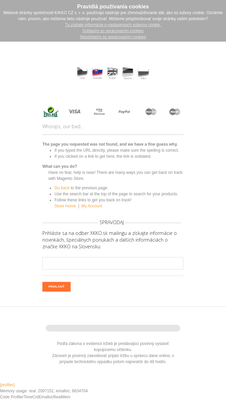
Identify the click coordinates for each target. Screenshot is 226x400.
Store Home (65, 206)
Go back (62, 188)
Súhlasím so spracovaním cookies (113, 31)
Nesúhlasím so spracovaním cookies (113, 37)
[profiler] (7, 385)
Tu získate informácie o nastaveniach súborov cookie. (113, 24)
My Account (91, 206)
